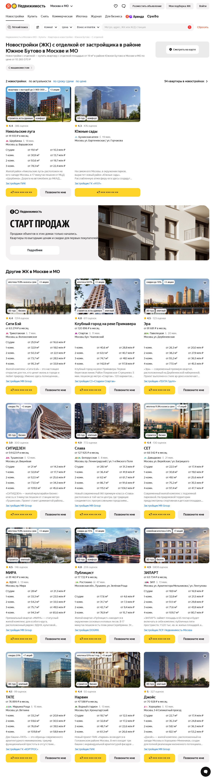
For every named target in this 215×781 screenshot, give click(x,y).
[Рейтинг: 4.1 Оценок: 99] (38, 691)
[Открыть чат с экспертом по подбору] (206, 772)
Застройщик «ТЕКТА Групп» (160, 381)
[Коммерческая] (62, 16)
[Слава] (107, 421)
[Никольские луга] (38, 104)
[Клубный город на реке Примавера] (107, 296)
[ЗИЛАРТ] (176, 545)
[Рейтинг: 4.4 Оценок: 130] (176, 442)
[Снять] (45, 16)
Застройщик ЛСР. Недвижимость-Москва (168, 630)
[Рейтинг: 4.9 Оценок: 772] (107, 442)
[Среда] (152, 16)
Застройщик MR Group (19, 381)
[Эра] (176, 296)
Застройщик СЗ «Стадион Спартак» (95, 381)
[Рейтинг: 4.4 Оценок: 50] (107, 691)
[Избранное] (116, 6)
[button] (123, 6)
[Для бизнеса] (113, 16)
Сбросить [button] (202, 27)
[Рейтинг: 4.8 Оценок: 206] (107, 567)
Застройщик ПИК (16, 183)
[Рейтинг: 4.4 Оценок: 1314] (38, 318)
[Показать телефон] (21, 192)
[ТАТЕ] (38, 670)
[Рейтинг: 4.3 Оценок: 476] (107, 126)
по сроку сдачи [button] (63, 81)
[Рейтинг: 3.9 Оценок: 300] (38, 442)
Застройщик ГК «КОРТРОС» (22, 749)
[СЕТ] (176, 421)
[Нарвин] (107, 670)
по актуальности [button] (40, 81)
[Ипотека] (81, 16)
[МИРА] (38, 545)
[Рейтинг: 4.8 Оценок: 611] (107, 318)
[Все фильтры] (37, 27)
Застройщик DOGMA (87, 630)
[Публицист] (107, 545)
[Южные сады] (107, 104)
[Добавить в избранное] (67, 90)
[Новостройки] (16, 16)
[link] (202, 6)
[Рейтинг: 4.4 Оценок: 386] (38, 126)
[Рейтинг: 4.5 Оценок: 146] (38, 567)
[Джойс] (176, 670)
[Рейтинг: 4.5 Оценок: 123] (176, 318)
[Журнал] (96, 16)
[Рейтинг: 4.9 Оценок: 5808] (176, 567)
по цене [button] (81, 81)
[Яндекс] (8, 6)
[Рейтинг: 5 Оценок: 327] (176, 691)
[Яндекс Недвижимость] (28, 6)
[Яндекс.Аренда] (134, 16)
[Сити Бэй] (38, 296)
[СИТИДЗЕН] (38, 421)
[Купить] (32, 16)
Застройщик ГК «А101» (88, 183)
